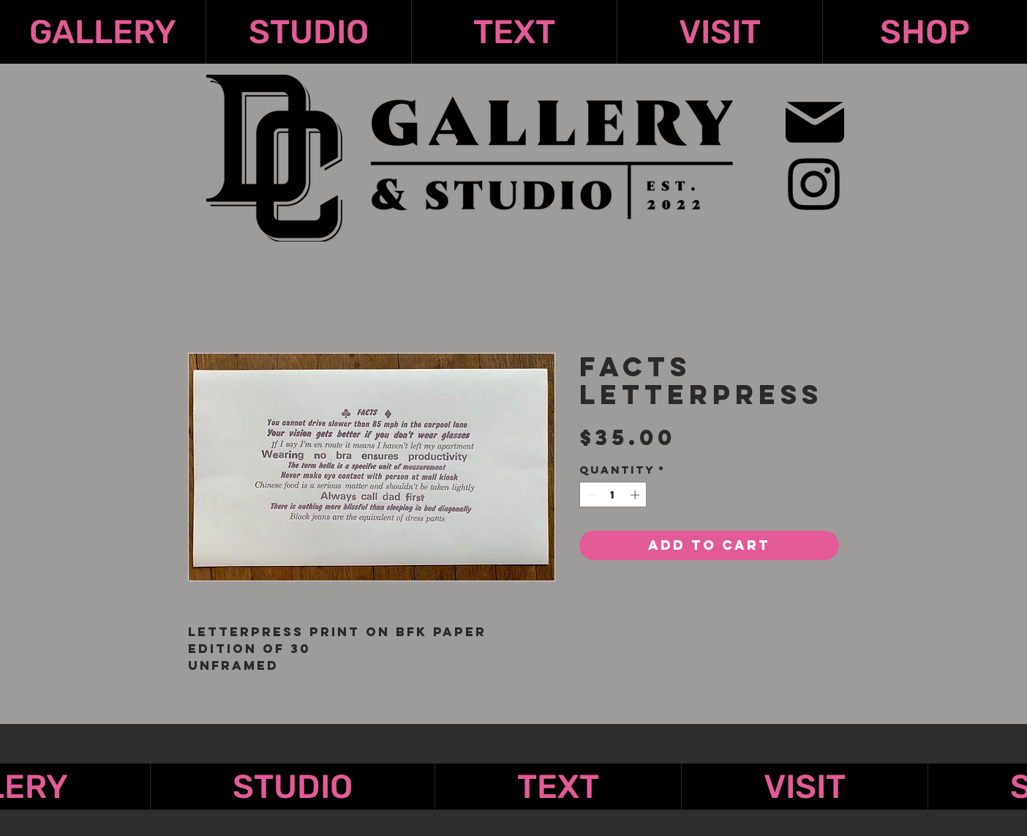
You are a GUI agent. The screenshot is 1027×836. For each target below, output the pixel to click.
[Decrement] (590, 494)
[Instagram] (814, 184)
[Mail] (814, 122)
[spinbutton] (613, 494)
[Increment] (636, 494)
